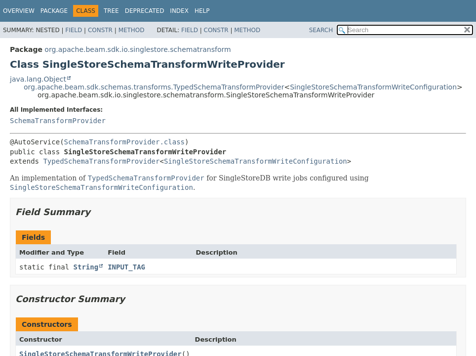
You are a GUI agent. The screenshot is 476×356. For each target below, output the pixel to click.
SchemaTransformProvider (58, 121)
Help (202, 10)
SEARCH (321, 30)
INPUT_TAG (126, 267)
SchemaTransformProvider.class (124, 142)
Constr (100, 30)
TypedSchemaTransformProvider (101, 161)
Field (73, 30)
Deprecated (144, 10)
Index (179, 10)
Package (54, 10)
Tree (111, 10)
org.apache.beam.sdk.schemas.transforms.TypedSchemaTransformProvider (154, 87)
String (86, 267)
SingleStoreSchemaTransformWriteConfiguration (373, 87)
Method (132, 30)
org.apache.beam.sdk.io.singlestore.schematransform (137, 49)
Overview (19, 10)
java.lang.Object (38, 79)
